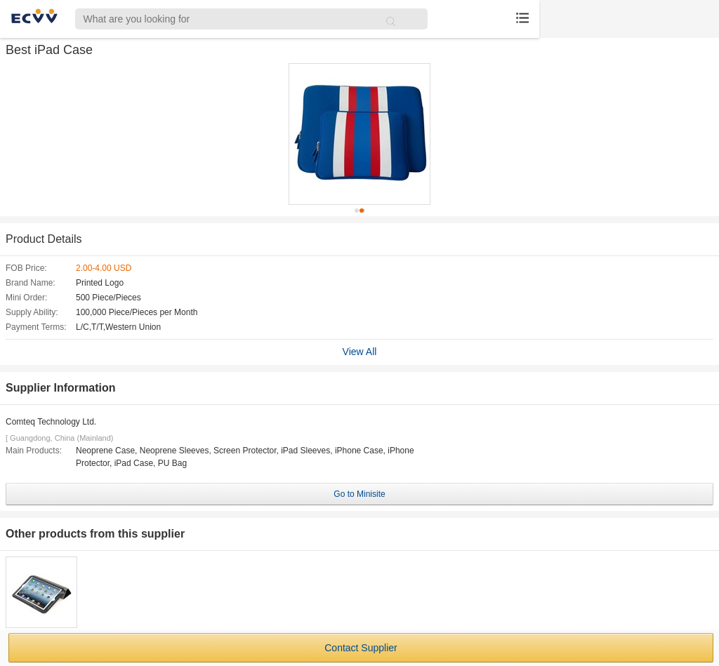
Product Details (44, 239)
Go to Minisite (359, 494)
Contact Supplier (360, 647)
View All (360, 351)
